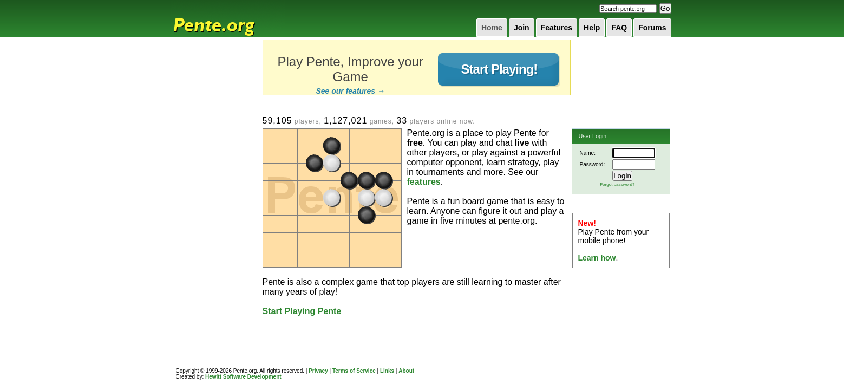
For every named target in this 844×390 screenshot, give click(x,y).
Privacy (318, 371)
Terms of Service (354, 371)
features (424, 181)
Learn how (597, 257)
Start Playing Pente (302, 311)
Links (387, 371)
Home (491, 27)
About (406, 371)
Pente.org (228, 18)
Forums (652, 27)
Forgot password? (617, 184)
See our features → (350, 91)
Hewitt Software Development (243, 377)
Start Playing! (499, 69)
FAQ (619, 27)
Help (592, 27)
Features (556, 27)
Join (521, 27)
